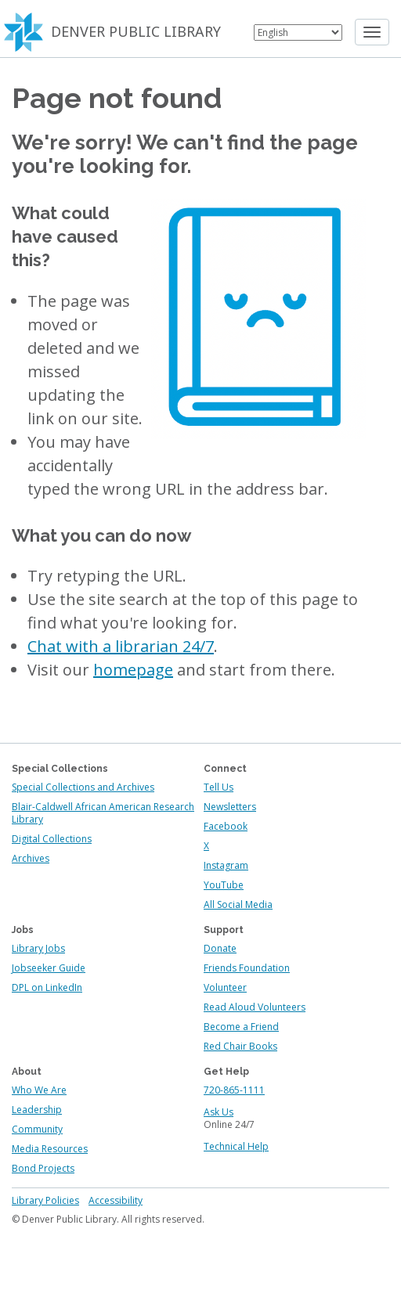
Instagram (226, 865)
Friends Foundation (247, 968)
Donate (220, 948)
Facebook (225, 826)
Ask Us (218, 1112)
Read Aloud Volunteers (254, 1007)
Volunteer (225, 987)
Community (37, 1129)
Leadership (37, 1109)
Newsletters (230, 806)
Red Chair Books (240, 1046)
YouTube (224, 885)
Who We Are (39, 1090)
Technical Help (236, 1146)
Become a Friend (241, 1026)
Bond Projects (43, 1168)
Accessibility (116, 1200)
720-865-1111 (234, 1090)
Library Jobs (38, 948)
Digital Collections (52, 838)
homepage (133, 669)
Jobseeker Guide (48, 968)
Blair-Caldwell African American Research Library (103, 813)
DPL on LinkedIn (47, 987)
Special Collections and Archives (83, 787)
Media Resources (50, 1148)
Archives (30, 858)
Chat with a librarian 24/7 (120, 646)
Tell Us (218, 787)
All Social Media (238, 904)
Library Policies (45, 1200)
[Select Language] (298, 32)
